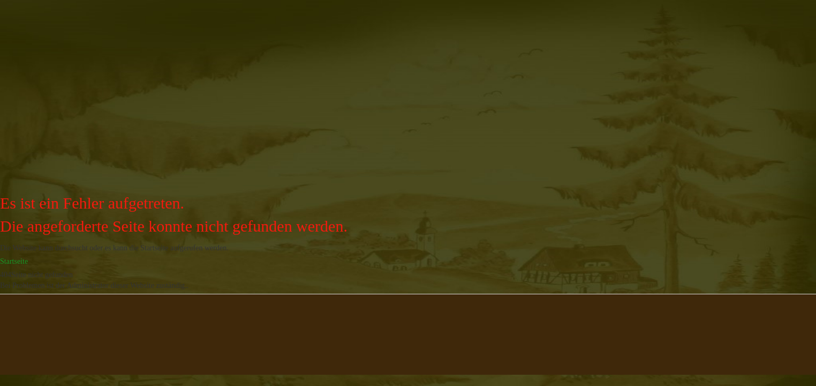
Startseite (14, 261)
